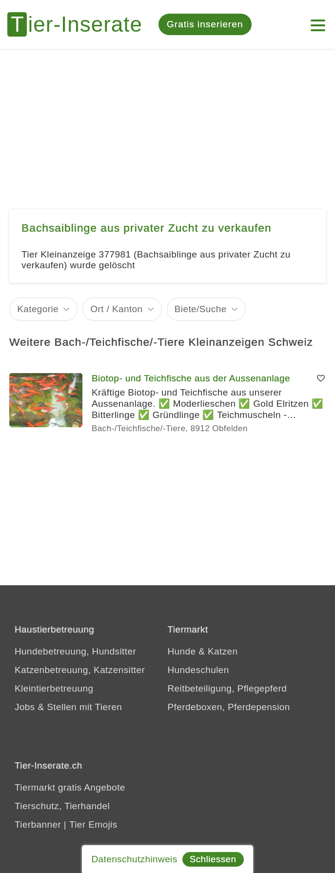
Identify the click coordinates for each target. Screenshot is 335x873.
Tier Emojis (93, 824)
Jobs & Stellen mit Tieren (68, 707)
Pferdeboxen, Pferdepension (229, 707)
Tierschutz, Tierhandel (62, 806)
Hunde (182, 651)
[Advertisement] (167, 122)
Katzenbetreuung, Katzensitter (80, 670)
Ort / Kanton (116, 309)
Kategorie (38, 309)
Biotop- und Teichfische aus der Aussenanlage (191, 378)
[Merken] (321, 378)
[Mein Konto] (318, 20)
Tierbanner (38, 824)
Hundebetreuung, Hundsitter (75, 651)
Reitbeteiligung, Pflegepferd (227, 688)
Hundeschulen (198, 670)
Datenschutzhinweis (134, 859)
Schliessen (213, 859)
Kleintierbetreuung (54, 688)
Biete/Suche (201, 309)
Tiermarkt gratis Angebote (70, 787)
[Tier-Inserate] (80, 24)
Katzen (223, 651)
